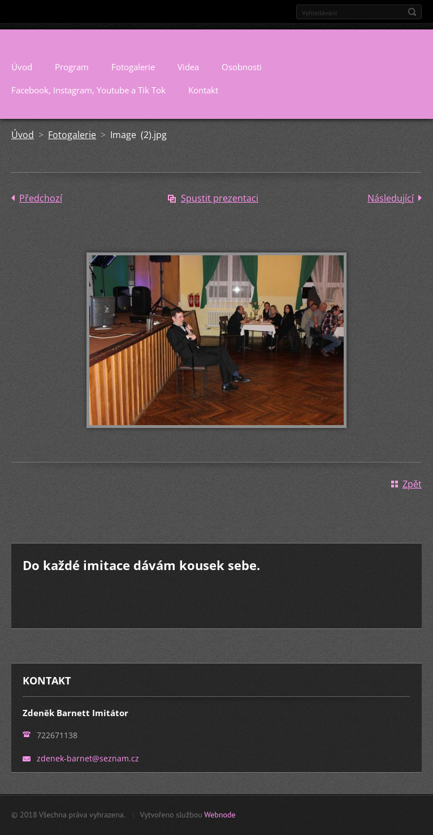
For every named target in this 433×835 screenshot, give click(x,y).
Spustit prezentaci (219, 198)
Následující (390, 198)
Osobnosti (242, 66)
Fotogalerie (133, 66)
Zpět (412, 484)
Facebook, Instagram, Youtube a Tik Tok (88, 90)
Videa (188, 66)
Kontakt (203, 90)
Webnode (219, 815)
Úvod (21, 66)
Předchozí (40, 198)
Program (72, 66)
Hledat (412, 12)
